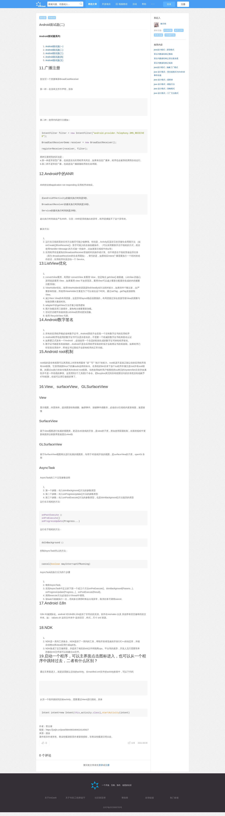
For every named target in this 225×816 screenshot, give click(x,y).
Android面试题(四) (54, 57)
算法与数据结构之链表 (163, 63)
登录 (169, 4)
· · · (152, 4)
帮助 (144, 4)
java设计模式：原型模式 (164, 50)
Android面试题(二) (54, 50)
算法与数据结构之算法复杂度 (166, 58)
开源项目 (106, 4)
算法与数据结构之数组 (163, 54)
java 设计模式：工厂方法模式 (166, 93)
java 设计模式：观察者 (163, 80)
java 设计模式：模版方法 (164, 84)
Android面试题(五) (54, 60)
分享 (131, 747)
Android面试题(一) (54, 46)
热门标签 (174, 801)
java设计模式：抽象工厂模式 (166, 67)
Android (52, 18)
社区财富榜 (100, 801)
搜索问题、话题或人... (59, 4)
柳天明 (163, 24)
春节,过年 (179, 30)
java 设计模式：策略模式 (164, 89)
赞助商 (125, 801)
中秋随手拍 (170, 35)
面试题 (43, 18)
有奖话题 (158, 35)
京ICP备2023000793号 (112, 811)
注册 (183, 4)
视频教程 (122, 4)
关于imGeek (51, 801)
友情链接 (149, 801)
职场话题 (168, 30)
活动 (134, 4)
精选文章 (92, 4)
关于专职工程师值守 (75, 801)
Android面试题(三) (54, 53)
